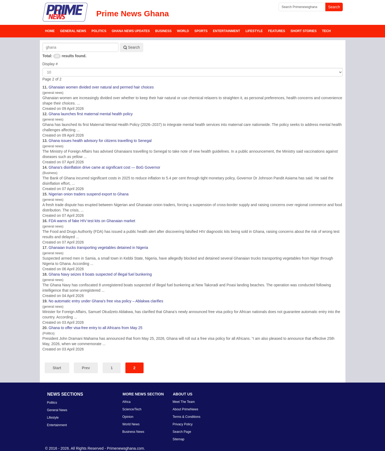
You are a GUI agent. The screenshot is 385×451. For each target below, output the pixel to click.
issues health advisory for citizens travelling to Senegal (100, 140)
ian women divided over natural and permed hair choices (101, 87)
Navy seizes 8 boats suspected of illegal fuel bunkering (100, 274)
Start (57, 368)
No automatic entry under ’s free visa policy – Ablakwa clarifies (106, 301)
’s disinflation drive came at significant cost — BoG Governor (104, 167)
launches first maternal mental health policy (91, 114)
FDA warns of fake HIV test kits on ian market (92, 221)
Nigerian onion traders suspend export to (89, 194)
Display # (50, 64)
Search (131, 47)
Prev (86, 368)
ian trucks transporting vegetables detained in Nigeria (98, 247)
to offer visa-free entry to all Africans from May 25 (96, 328)
